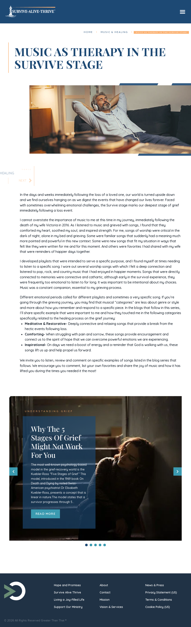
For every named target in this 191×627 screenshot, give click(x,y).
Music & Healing (117, 32)
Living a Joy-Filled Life (69, 599)
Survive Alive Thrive (67, 592)
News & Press (154, 585)
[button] (182, 11)
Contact (105, 592)
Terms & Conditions (158, 599)
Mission (105, 599)
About (104, 585)
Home (95, 32)
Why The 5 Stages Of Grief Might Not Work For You (57, 441)
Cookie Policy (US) (157, 606)
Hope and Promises (67, 585)
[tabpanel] (95, 467)
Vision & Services (111, 606)
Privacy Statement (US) (161, 592)
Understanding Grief (45, 411)
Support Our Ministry (68, 606)
